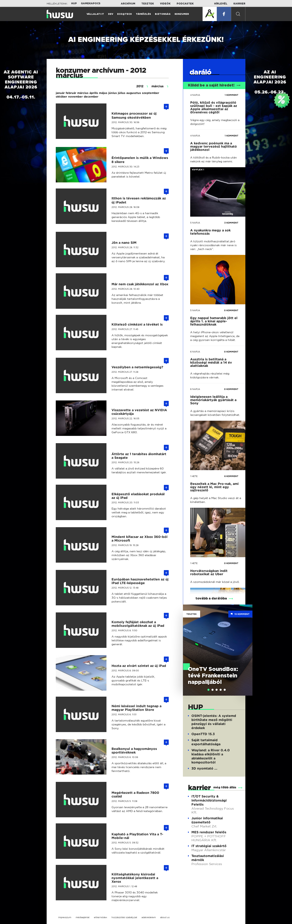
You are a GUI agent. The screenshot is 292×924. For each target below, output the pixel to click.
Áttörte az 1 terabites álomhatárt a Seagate (139, 456)
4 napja (195, 95)
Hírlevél (220, 3)
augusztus (133, 93)
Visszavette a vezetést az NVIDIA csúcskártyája (139, 412)
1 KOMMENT (231, 95)
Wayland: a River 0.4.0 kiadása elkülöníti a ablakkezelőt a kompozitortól (210, 756)
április (93, 93)
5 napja (195, 222)
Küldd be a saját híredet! (214, 85)
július (121, 93)
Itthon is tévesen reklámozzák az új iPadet (139, 200)
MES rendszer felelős (208, 832)
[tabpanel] (217, 650)
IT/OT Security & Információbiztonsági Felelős (209, 800)
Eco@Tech (124, 14)
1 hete (194, 476)
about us (165, 917)
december (91, 96)
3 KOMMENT (231, 222)
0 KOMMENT (231, 310)
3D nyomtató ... (204, 768)
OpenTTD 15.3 (203, 734)
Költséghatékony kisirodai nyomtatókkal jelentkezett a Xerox (135, 878)
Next (247, 644)
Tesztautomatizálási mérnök (207, 858)
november (75, 96)
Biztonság (163, 14)
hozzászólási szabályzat (124, 917)
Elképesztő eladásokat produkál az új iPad (138, 496)
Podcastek (185, 3)
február (71, 93)
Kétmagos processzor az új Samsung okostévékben (134, 115)
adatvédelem (149, 917)
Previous (188, 644)
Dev (110, 14)
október (61, 96)
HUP (74, 3)
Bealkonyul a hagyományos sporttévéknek (134, 751)
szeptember (150, 93)
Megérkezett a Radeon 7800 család (135, 794)
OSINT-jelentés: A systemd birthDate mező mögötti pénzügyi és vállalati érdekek (213, 722)
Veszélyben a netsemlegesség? (137, 367)
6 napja (195, 351)
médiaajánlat (82, 917)
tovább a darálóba (211, 598)
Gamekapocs (90, 3)
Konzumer (182, 14)
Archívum (128, 3)
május (103, 93)
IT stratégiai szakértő (209, 846)
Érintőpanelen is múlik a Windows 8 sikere (140, 160)
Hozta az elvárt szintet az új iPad (139, 666)
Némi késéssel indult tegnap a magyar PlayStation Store (136, 708)
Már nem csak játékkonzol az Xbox (140, 284)
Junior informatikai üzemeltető (207, 820)
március (82, 93)
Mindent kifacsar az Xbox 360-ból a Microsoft (139, 539)
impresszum (64, 917)
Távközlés (143, 14)
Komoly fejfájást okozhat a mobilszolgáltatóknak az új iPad (138, 624)
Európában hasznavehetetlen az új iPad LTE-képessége (140, 581)
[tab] (208, 690)
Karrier (239, 3)
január (60, 93)
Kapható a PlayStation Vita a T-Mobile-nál (137, 836)
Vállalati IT (95, 14)
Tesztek (147, 3)
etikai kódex (100, 917)
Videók (165, 3)
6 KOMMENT (231, 476)
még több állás (224, 787)
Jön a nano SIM (124, 243)
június (112, 93)
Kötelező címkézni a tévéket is (137, 324)
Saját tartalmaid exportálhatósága (205, 742)
